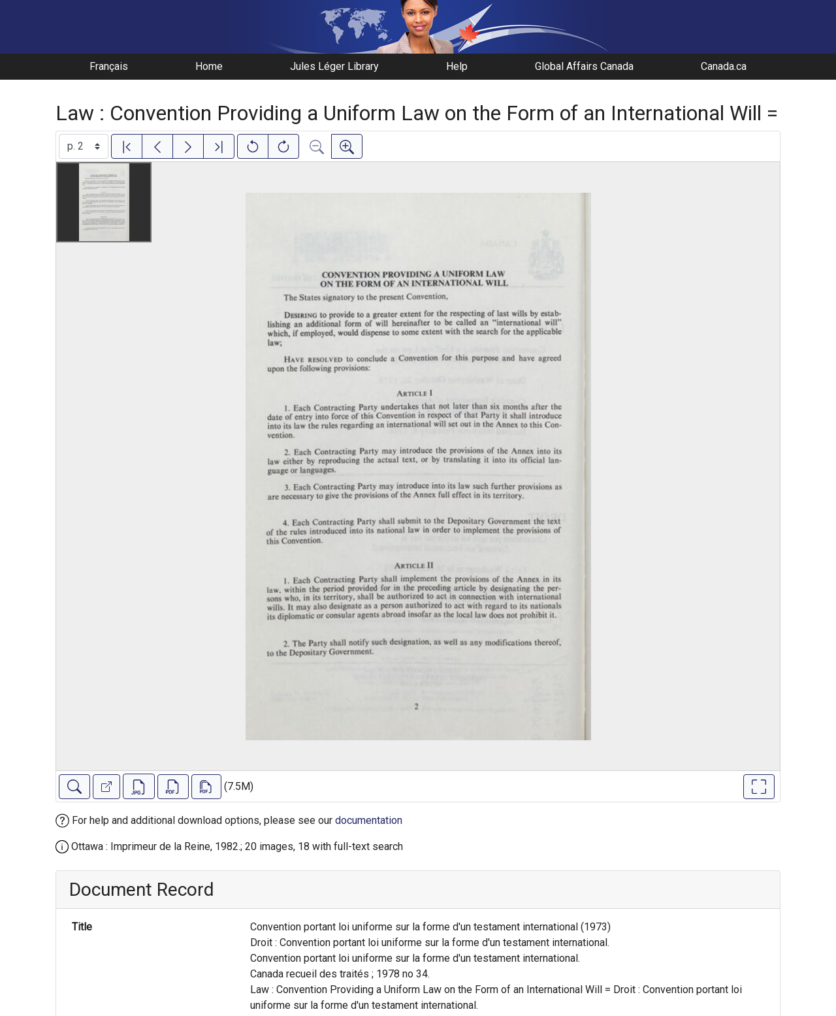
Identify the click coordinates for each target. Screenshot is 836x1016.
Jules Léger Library (334, 66)
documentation (368, 820)
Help (457, 66)
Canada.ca (724, 66)
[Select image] (83, 146)
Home (209, 66)
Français (108, 66)
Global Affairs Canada (584, 66)
